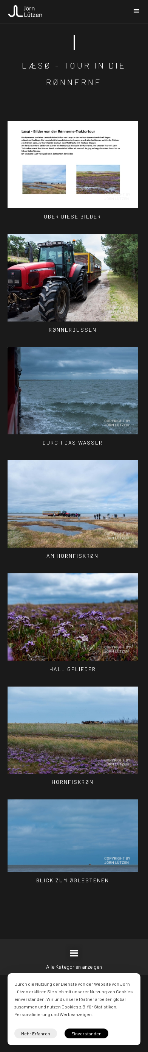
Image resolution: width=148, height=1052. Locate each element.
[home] (25, 9)
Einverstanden (86, 1033)
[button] (136, 11)
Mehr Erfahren (35, 1033)
